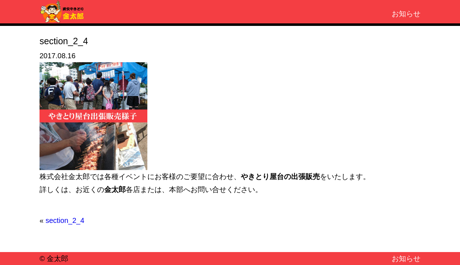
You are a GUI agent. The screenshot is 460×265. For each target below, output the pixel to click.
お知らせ (406, 14)
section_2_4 (65, 220)
